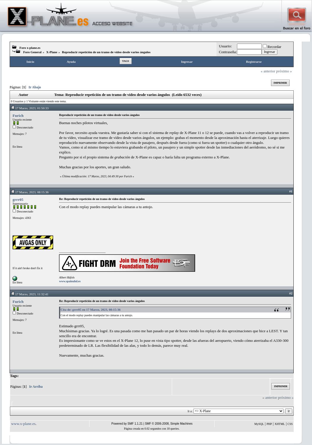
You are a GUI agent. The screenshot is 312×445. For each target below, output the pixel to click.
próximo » (284, 71)
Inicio (30, 61)
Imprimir (280, 82)
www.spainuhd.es (70, 281)
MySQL (259, 424)
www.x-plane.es (23, 423)
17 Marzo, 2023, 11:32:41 (29, 294)
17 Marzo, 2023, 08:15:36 (30, 192)
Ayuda (71, 61)
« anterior (268, 71)
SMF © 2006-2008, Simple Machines (168, 423)
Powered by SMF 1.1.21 (126, 423)
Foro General (32, 52)
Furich (18, 115)
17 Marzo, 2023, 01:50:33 (30, 108)
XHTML (279, 424)
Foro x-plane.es (29, 47)
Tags (125, 61)
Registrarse (254, 61)
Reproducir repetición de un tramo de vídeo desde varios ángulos (106, 52)
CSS (290, 424)
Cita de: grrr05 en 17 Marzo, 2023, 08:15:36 (90, 309)
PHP (269, 424)
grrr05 (18, 199)
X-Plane (51, 52)
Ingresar (186, 61)
